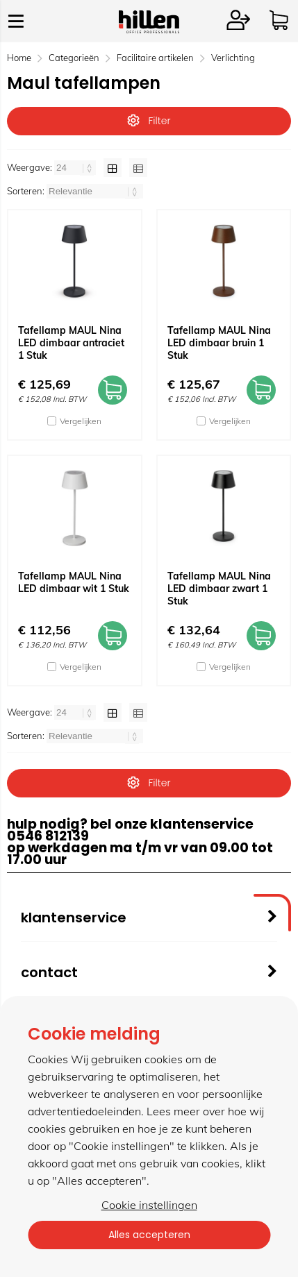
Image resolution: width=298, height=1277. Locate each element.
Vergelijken (80, 421)
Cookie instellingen (149, 1205)
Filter (148, 121)
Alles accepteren (149, 1235)
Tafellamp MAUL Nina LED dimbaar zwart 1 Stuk (219, 588)
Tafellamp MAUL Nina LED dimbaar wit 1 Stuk (73, 582)
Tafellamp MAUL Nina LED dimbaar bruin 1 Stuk (219, 343)
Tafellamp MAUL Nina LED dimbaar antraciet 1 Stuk (71, 343)
